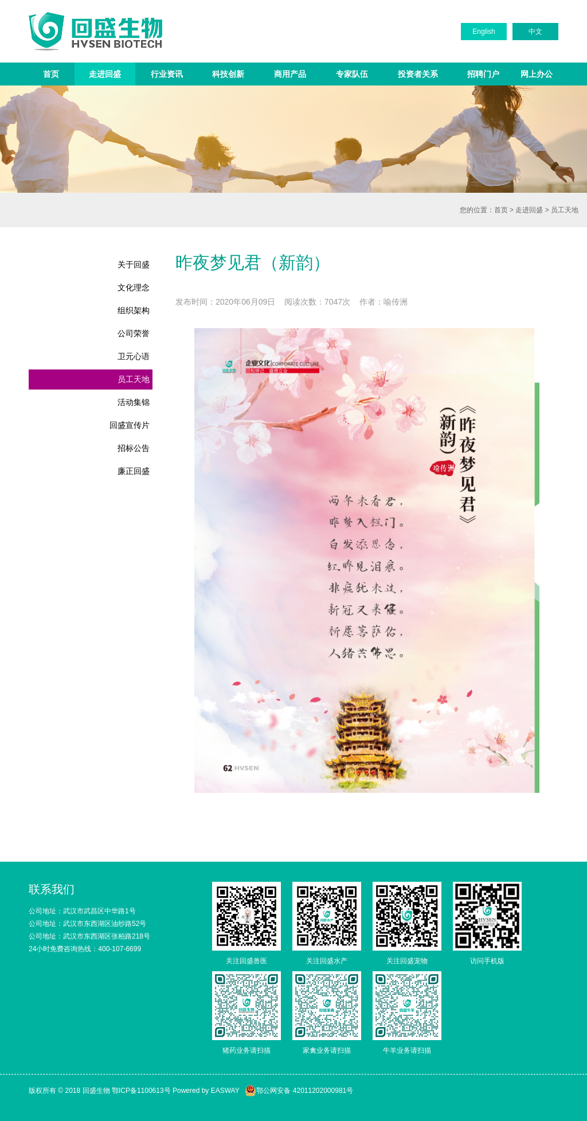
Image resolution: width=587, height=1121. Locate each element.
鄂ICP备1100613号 (141, 1091)
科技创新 (228, 74)
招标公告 (134, 448)
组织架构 (134, 310)
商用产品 (290, 74)
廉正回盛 (134, 471)
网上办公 (537, 74)
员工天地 (564, 210)
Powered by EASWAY (206, 1091)
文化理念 (134, 287)
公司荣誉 (134, 333)
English (483, 32)
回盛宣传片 (129, 425)
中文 (535, 32)
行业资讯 (167, 74)
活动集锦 (134, 402)
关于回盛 (134, 264)
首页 (51, 74)
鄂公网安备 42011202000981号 (299, 1090)
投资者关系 (418, 74)
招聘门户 (483, 74)
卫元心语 (134, 356)
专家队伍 (352, 74)
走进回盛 (105, 74)
